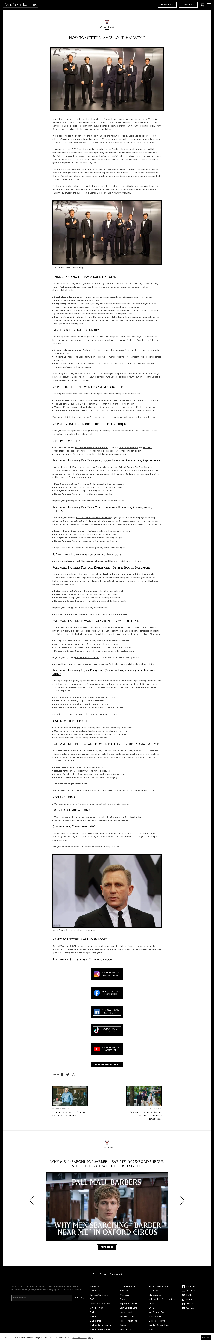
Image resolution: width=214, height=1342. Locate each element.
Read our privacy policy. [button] (83, 1338)
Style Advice (155, 1295)
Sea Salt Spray (81, 738)
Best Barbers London (130, 1308)
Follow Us (94, 1286)
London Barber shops (159, 1325)
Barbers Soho (155, 1317)
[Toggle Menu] (208, 4)
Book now (167, 5)
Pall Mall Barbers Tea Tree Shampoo (135, 467)
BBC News (77, 149)
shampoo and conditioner (83, 817)
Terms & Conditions (99, 1295)
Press (151, 1304)
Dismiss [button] (205, 1338)
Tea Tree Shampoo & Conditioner (91, 448)
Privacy (123, 1299)
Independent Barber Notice (162, 1299)
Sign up (78, 1298)
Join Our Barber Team (100, 1304)
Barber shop (96, 1321)
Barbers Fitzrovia (157, 1321)
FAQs (92, 1299)
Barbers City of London (101, 1325)
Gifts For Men (96, 1308)
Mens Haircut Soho (128, 1321)
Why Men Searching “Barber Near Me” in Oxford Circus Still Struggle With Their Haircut (107, 1164)
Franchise (124, 1291)
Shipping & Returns (128, 1304)
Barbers (93, 1317)
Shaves (152, 1330)
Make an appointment (107, 1065)
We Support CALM (158, 1312)
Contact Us (95, 1291)
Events (152, 1308)
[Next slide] (182, 1201)
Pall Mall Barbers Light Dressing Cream (135, 681)
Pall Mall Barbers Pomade (107, 627)
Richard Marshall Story (159, 1286)
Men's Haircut (126, 1312)
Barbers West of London (101, 1330)
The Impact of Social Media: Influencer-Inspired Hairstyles (146, 1115)
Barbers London (127, 1317)
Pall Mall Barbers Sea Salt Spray (118, 751)
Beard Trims (125, 1330)
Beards (123, 1325)
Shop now (188, 5)
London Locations (128, 1286)
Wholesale (124, 1295)
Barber (93, 1312)
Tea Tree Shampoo (128, 448)
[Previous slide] (32, 1201)
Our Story (153, 1291)
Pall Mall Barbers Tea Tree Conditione (93, 518)
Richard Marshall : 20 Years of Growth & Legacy (68, 1114)
